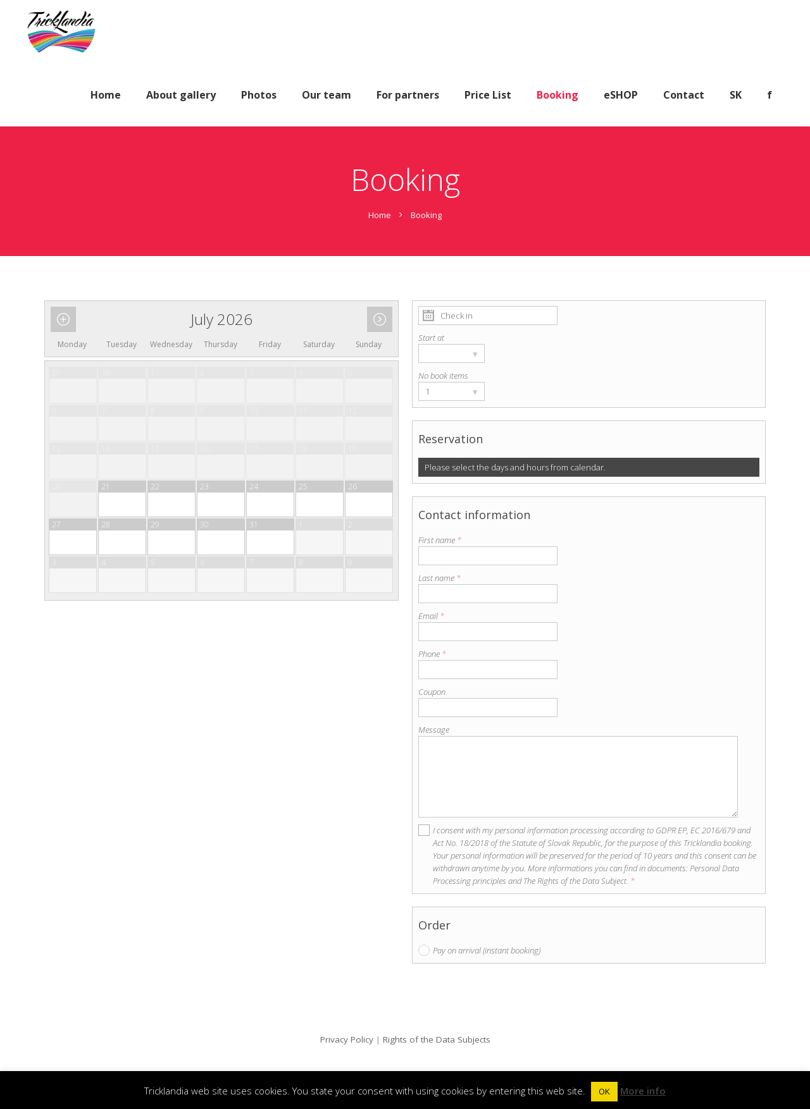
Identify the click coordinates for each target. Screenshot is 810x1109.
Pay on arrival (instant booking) (486, 950)
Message (433, 729)
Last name (439, 578)
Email (431, 616)
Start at (431, 337)
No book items (443, 375)
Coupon (432, 691)
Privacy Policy (346, 1039)
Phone (432, 653)
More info (643, 1090)
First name (439, 540)
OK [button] (604, 1091)
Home (379, 215)
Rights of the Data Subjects (436, 1039)
